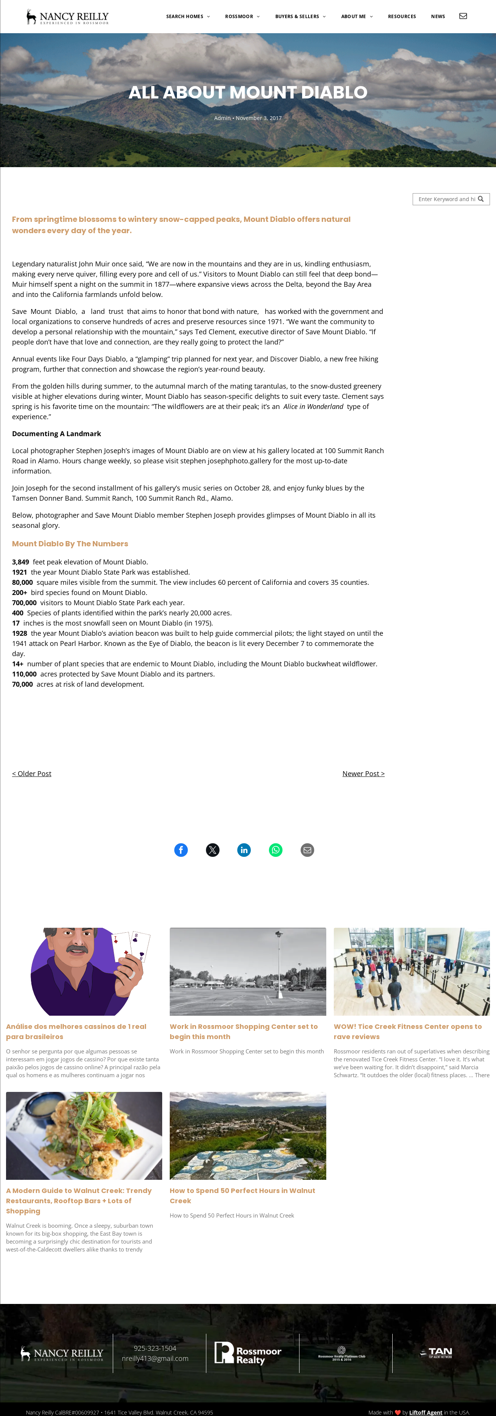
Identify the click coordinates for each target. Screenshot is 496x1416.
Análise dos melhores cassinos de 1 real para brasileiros (76, 1031)
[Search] (451, 199)
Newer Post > (363, 773)
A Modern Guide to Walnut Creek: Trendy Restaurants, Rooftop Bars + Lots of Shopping (79, 1201)
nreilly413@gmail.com (155, 1358)
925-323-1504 (155, 1348)
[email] (463, 16)
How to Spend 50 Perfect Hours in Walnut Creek (242, 1195)
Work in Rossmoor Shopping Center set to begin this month (244, 1031)
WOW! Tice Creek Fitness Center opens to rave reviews (408, 1031)
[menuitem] (188, 16)
